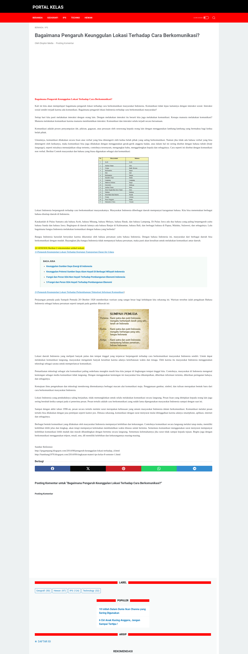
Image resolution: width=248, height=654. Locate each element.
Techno (77, 12)
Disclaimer (121, 642)
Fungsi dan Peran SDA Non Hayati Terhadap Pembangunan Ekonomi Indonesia (85, 304)
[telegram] (142, 522)
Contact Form (105, 642)
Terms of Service (165, 642)
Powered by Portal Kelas (132, 649)
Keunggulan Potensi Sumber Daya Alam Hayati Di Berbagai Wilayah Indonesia (85, 298)
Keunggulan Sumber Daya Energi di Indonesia (69, 293)
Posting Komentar (65, 47)
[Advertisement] (94, 75)
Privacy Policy (136, 642)
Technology (175, 38)
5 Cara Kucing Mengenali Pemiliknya (190, 119)
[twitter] (71, 522)
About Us (91, 642)
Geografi (55, 12)
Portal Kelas (50, 3)
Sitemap (150, 642)
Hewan (91, 12)
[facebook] (47, 522)
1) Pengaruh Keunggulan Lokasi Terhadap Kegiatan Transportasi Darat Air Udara (74, 279)
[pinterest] (94, 522)
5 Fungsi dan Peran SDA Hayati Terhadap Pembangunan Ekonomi (79, 309)
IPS (66, 12)
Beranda (40, 12)
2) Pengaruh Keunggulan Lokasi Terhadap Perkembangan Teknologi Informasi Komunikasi (79, 319)
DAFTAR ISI (175, 88)
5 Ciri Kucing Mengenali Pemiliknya (189, 114)
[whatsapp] (118, 522)
